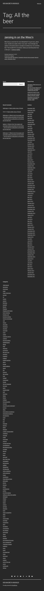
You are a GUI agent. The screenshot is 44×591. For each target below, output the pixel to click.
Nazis (4, 455)
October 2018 (31, 144)
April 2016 (30, 177)
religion (4, 498)
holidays (5, 400)
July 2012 (30, 260)
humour (4, 407)
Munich (12, 55)
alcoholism (5, 287)
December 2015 (31, 185)
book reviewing (6, 312)
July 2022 (30, 114)
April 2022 (30, 118)
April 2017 (30, 157)
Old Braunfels (6, 469)
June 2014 (30, 219)
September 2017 (31, 150)
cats (4, 320)
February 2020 (31, 134)
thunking (5, 538)
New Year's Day (6, 459)
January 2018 (31, 148)
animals (4, 295)
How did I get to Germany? (9, 405)
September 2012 (31, 256)
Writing (4, 568)
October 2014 (31, 211)
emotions (5, 354)
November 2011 (31, 276)
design (4, 344)
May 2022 (30, 116)
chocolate (5, 324)
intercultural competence (8, 411)
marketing (5, 433)
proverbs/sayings (7, 493)
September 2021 (31, 124)
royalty (4, 500)
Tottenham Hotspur (7, 544)
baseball (5, 305)
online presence (6, 473)
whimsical (5, 556)
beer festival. (15, 57)
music (4, 453)
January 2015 (31, 205)
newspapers (5, 461)
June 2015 (30, 195)
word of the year (6, 562)
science (4, 504)
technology (5, 532)
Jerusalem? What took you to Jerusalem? (34, 85)
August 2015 (30, 193)
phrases (5, 485)
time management (7, 542)
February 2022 (31, 120)
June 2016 (30, 173)
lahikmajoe (5, 108)
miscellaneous (6, 445)
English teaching (6, 360)
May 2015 (30, 197)
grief (4, 392)
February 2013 (31, 246)
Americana (5, 289)
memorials (5, 439)
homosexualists (6, 402)
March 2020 (30, 132)
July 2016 (30, 171)
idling (4, 409)
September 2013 (31, 235)
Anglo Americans (7, 293)
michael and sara (7, 443)
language (5, 423)
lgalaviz (4, 124)
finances (5, 372)
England (5, 358)
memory (5, 441)
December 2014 (31, 207)
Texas (4, 534)
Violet (4, 554)
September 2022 (31, 110)
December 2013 (31, 231)
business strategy (7, 316)
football (4, 378)
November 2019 (31, 140)
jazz (4, 421)
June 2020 (30, 128)
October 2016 (31, 165)
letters (4, 427)
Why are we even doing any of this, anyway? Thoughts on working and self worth (34, 89)
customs (5, 338)
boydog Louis (6, 314)
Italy (4, 419)
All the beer (10, 57)
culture (4, 334)
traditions (5, 546)
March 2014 (30, 225)
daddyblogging (6, 342)
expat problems (6, 366)
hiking (4, 396)
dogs (4, 346)
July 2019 (30, 142)
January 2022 (31, 122)
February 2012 (31, 270)
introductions (6, 415)
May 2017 (30, 156)
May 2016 (30, 175)
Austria (4, 299)
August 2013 (30, 237)
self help (5, 506)
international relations (8, 413)
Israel (4, 417)
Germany (5, 386)
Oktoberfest (10, 59)
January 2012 (31, 272)
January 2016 (31, 183)
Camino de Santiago (7, 318)
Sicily (4, 510)
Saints (4, 502)
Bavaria (4, 307)
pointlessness (6, 489)
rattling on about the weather (9, 495)
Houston (5, 404)
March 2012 (30, 268)
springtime (5, 526)
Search (4, 81)
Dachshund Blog (6, 340)
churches (5, 328)
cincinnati (5, 330)
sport (4, 524)
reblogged (5, 496)
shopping (5, 508)
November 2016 (31, 163)
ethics (4, 362)
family (4, 368)
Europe (4, 364)
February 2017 (31, 161)
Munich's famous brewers (29, 57)
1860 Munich (6, 285)
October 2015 (31, 189)
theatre (4, 536)
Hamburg (5, 394)
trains (4, 548)
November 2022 (31, 108)
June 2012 (30, 262)
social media (6, 518)
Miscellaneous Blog (7, 447)
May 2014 (30, 221)
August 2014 (30, 215)
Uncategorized (6, 552)
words (4, 564)
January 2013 (31, 248)
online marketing (6, 471)
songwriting (5, 522)
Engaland (5, 356)
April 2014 (30, 223)
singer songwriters (7, 512)
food (4, 376)
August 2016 (30, 169)
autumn (4, 301)
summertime (6, 528)
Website (39, 3)
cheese (4, 322)
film (4, 370)
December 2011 (31, 274)
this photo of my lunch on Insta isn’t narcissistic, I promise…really (33, 98)
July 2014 (30, 217)
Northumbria (6, 463)
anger (4, 291)
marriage (5, 435)
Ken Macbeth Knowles (11, 3)
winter (4, 558)
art (3, 297)
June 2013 (30, 241)
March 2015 (30, 201)
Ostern (4, 475)
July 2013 (30, 239)
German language (7, 384)
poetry (4, 487)
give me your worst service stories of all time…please (34, 94)
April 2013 (30, 245)
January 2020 (31, 136)
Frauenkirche (21, 57)
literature (5, 429)
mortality (5, 449)
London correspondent (8, 431)
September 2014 (31, 213)
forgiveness (5, 380)
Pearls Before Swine (7, 479)
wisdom (4, 560)
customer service (7, 336)
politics (4, 491)
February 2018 (31, 146)
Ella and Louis (6, 352)
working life (5, 566)
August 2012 (30, 258)
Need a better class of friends (16, 108)
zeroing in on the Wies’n (19, 37)
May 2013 (30, 243)
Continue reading (15, 49)
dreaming (5, 348)
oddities (5, 465)
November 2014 (31, 209)
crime (4, 332)
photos (4, 483)
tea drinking (5, 530)
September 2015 (31, 191)
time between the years (8, 540)
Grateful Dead (6, 390)
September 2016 (31, 167)
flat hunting (5, 374)
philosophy (5, 481)
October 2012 (31, 254)
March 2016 (30, 179)
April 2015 (30, 199)
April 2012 (30, 266)
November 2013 (31, 233)
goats (4, 388)
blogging (5, 309)
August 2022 (30, 112)
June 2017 (30, 154)
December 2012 (31, 250)
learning (5, 425)
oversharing (5, 477)
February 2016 (31, 181)
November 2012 (31, 252)
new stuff (5, 457)
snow (4, 516)
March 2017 (30, 159)
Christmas (5, 326)
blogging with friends (7, 311)
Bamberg (5, 303)
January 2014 (31, 229)
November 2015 (31, 187)
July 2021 (30, 126)
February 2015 (31, 203)
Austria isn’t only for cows (33, 92)
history (4, 398)
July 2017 (30, 152)
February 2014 (31, 227)
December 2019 (31, 138)
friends (4, 382)
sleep (4, 514)
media (4, 437)
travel (4, 550)
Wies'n (14, 59)
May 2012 (30, 264)
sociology (5, 520)
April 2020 (30, 130)
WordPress (14, 585)
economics (5, 350)
